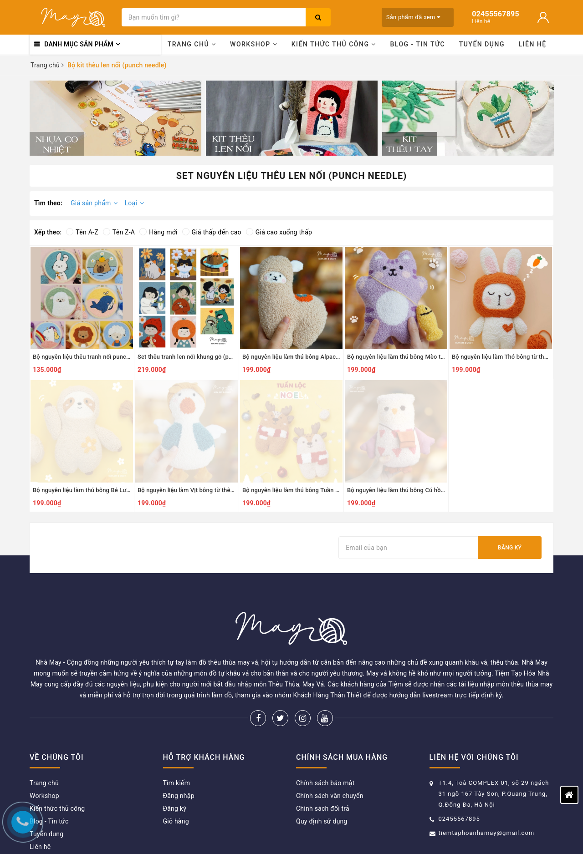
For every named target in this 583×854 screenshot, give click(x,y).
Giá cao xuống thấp (279, 232)
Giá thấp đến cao (211, 232)
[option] (115, 118)
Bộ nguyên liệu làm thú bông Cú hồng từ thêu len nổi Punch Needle (437, 490)
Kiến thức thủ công (334, 44)
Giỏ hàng (176, 777)
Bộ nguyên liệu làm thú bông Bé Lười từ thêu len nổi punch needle (121, 490)
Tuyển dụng (482, 44)
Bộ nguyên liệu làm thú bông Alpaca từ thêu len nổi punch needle (329, 356)
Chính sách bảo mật (325, 739)
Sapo (401, 833)
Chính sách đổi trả (322, 764)
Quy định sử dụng (322, 777)
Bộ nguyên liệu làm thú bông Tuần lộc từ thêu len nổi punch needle (331, 490)
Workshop (253, 44)
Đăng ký (510, 547)
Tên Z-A (119, 232)
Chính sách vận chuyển (329, 752)
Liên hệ (533, 44)
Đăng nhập (178, 752)
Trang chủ (192, 44)
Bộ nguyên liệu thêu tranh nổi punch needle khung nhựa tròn (114, 356)
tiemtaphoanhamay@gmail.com (487, 789)
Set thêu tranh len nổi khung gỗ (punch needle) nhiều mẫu (215, 356)
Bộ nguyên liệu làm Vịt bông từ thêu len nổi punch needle (214, 490)
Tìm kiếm (176, 739)
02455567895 (459, 775)
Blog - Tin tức (417, 44)
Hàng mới (158, 232)
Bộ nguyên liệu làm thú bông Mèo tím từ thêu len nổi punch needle (436, 356)
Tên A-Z (82, 232)
